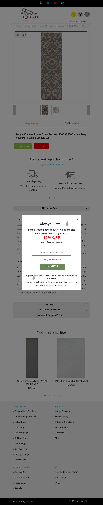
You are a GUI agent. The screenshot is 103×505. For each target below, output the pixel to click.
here (51, 285)
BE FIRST (52, 266)
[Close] (52, 219)
